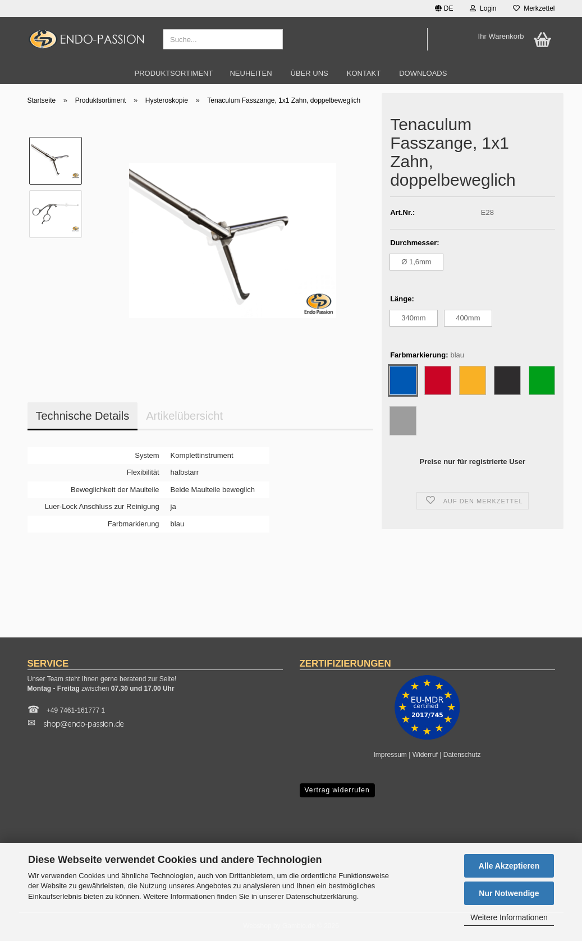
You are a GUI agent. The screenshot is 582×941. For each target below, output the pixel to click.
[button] (444, 8)
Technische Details (83, 416)
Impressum (390, 755)
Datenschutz (462, 755)
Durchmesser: (414, 242)
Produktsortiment (174, 73)
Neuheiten (251, 73)
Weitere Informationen (508, 917)
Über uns (309, 73)
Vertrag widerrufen (337, 790)
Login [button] (483, 8)
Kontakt (364, 73)
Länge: (402, 299)
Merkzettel (533, 8)
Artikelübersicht (184, 416)
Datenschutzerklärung (321, 896)
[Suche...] (272, 40)
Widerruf (425, 755)
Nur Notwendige (509, 893)
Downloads (423, 73)
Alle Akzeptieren (509, 865)
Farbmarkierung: (427, 355)
